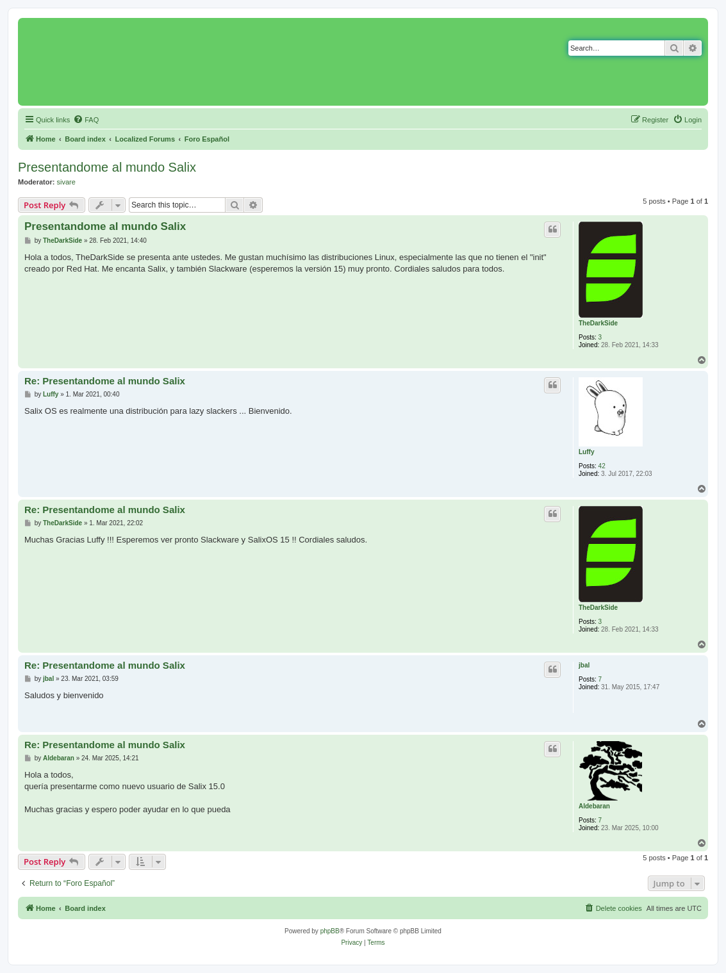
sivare (66, 182)
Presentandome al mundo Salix (107, 167)
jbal (584, 665)
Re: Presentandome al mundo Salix (104, 380)
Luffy (586, 451)
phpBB (330, 931)
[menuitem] (86, 119)
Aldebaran (594, 806)
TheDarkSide (598, 323)
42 (602, 466)
